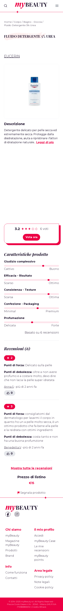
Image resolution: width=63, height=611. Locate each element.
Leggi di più (45, 142)
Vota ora (31, 237)
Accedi (39, 535)
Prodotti (11, 550)
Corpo (17, 21)
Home (8, 21)
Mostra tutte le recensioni (31, 468)
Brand (9, 555)
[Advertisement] (31, 178)
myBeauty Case (44, 541)
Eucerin (12, 56)
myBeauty (12, 535)
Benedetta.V (12, 447)
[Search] (5, 5)
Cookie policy (43, 587)
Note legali (42, 582)
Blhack (42, 607)
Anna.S (9, 386)
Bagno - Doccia (32, 21)
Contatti (11, 578)
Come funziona (16, 572)
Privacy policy (43, 576)
